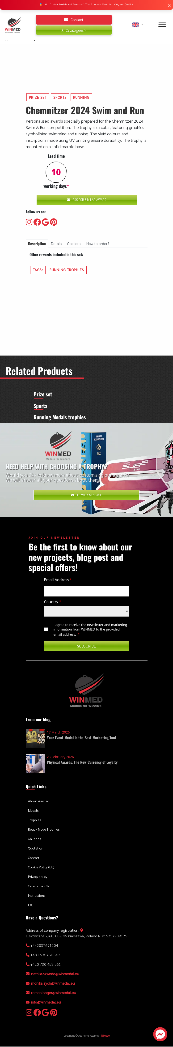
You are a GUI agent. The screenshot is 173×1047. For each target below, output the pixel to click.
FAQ (31, 905)
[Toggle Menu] (162, 24)
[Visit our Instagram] (29, 222)
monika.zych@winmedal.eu (53, 983)
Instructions (37, 896)
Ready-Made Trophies (44, 830)
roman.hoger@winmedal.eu (53, 993)
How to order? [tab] (97, 243)
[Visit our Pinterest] (53, 222)
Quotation (35, 849)
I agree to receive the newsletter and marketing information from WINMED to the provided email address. (90, 630)
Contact (74, 19)
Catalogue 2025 (39, 886)
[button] (137, 24)
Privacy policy (37, 877)
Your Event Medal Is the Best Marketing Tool (81, 738)
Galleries (34, 839)
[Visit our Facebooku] (37, 222)
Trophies (34, 820)
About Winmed (38, 801)
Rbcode (105, 1036)
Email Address (58, 580)
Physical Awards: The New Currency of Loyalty (82, 762)
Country (52, 602)
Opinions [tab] (74, 243)
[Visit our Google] (45, 222)
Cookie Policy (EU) (41, 868)
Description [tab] (37, 243)
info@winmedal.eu (46, 1002)
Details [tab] (56, 243)
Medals (33, 811)
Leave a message (86, 495)
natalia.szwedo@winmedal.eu (55, 974)
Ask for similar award (86, 199)
